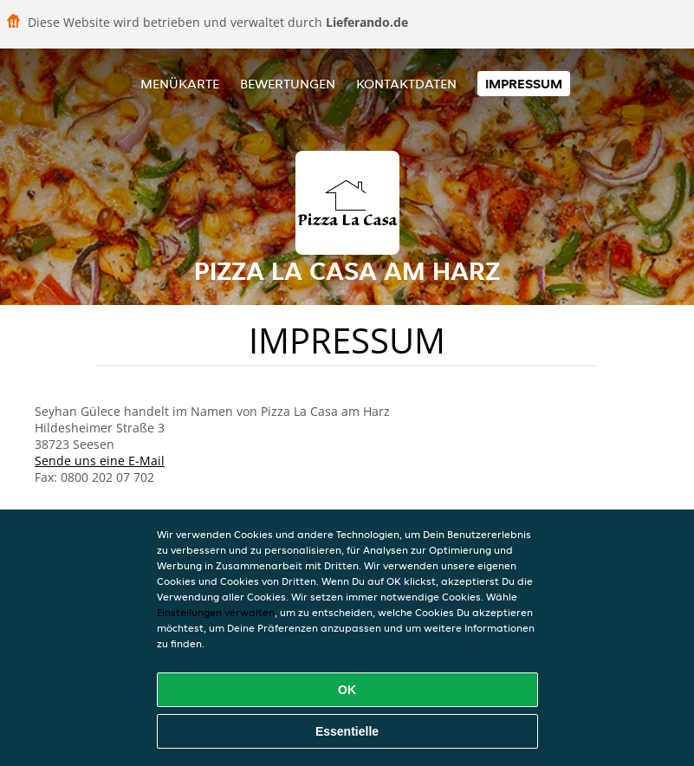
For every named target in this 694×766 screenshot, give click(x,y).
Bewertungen (287, 84)
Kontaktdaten (406, 84)
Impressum (523, 84)
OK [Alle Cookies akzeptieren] (347, 690)
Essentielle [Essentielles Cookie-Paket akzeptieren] (347, 731)
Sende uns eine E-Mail (100, 460)
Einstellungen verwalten (216, 612)
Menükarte (179, 84)
